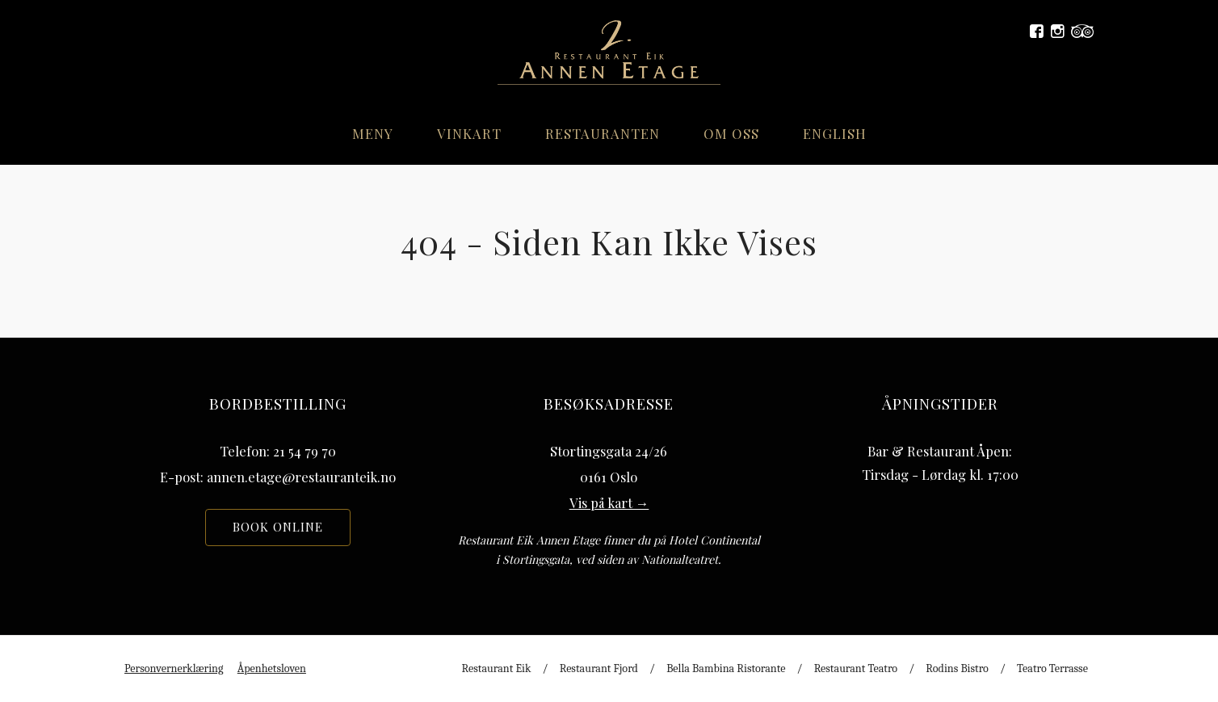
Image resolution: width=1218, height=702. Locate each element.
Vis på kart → (609, 502)
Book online (278, 527)
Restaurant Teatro (855, 668)
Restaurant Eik (496, 668)
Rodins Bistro (957, 668)
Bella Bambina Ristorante (725, 668)
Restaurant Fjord (599, 668)
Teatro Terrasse (1052, 668)
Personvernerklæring (173, 668)
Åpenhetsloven (271, 668)
